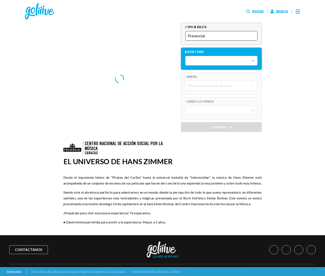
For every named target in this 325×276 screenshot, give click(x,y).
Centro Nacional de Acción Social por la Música (124, 145)
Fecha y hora (195, 52)
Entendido (13, 272)
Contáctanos (28, 249)
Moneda (192, 77)
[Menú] (297, 11)
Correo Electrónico (200, 102)
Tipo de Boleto (197, 27)
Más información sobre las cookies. (156, 272)
